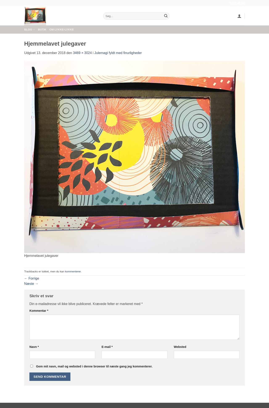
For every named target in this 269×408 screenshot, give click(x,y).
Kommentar (38, 310)
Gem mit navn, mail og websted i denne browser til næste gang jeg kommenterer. (94, 366)
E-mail (107, 347)
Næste (31, 283)
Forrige (31, 278)
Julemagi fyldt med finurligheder (118, 53)
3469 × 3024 (82, 53)
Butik (42, 29)
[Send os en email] (242, 3)
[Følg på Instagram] (234, 3)
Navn (34, 347)
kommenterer (73, 271)
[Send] (165, 16)
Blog (29, 30)
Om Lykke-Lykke (61, 29)
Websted (180, 347)
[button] (239, 16)
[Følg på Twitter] (238, 3)
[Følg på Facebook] (230, 3)
